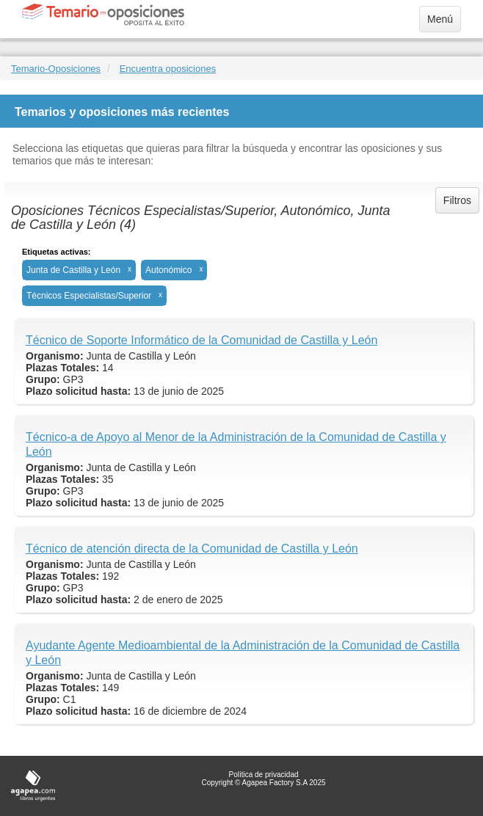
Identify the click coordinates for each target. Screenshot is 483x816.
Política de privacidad (263, 775)
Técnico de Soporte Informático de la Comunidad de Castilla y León (201, 340)
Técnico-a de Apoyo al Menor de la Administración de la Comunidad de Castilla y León (236, 444)
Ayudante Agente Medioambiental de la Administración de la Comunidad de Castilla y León (243, 652)
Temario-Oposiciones (56, 68)
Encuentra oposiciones (168, 68)
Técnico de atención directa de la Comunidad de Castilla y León (192, 548)
